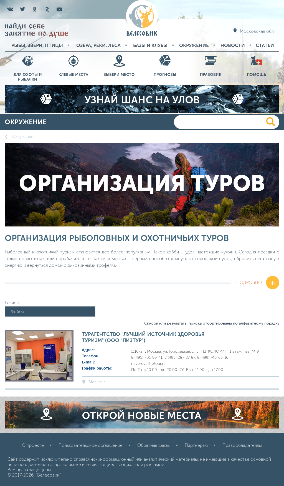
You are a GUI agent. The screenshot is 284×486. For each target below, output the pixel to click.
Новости (232, 45)
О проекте (33, 445)
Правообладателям (242, 445)
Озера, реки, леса (98, 45)
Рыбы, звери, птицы (37, 45)
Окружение (194, 45)
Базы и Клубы (150, 45)
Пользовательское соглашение (91, 445)
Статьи (265, 45)
